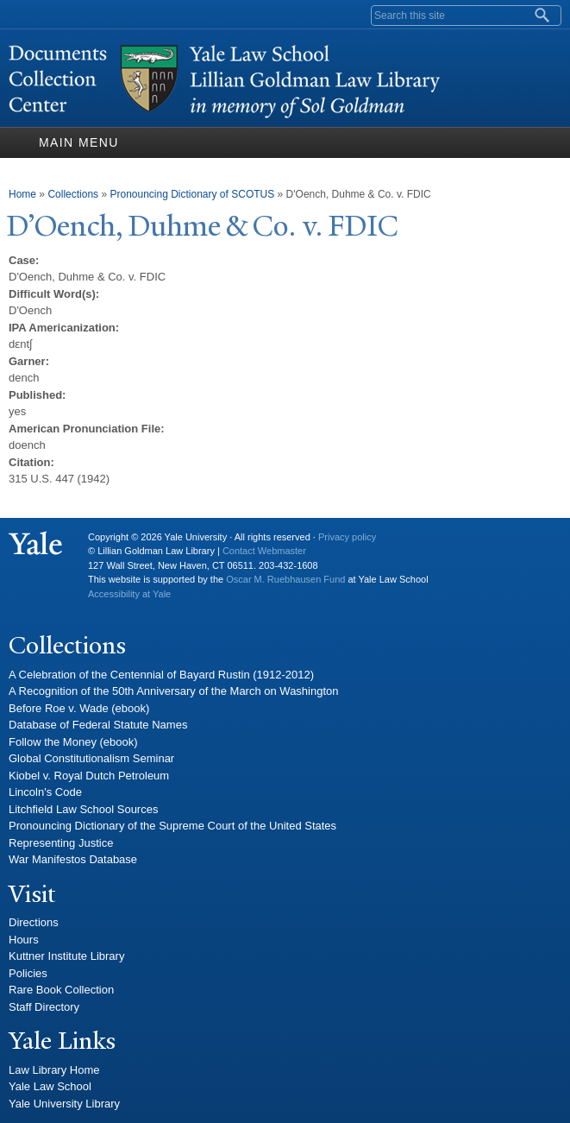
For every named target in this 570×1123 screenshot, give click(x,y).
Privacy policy (347, 537)
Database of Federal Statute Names (98, 724)
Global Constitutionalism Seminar (91, 758)
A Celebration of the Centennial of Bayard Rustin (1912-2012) (161, 674)
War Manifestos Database (73, 859)
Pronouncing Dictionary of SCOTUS (192, 194)
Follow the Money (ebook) (73, 741)
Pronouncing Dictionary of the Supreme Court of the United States (172, 825)
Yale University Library (64, 1103)
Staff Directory (44, 1006)
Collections (72, 194)
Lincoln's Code (45, 791)
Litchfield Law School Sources (83, 809)
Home (22, 194)
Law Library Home (54, 1069)
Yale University (35, 544)
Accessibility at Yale (129, 594)
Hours (24, 939)
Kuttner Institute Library (66, 956)
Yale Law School (50, 1086)
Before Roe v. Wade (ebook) (79, 708)
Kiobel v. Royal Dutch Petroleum (89, 775)
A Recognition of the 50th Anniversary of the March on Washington (174, 691)
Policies (28, 973)
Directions (34, 922)
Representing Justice (61, 842)
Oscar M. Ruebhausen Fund (285, 579)
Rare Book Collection (61, 989)
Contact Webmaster (264, 551)
